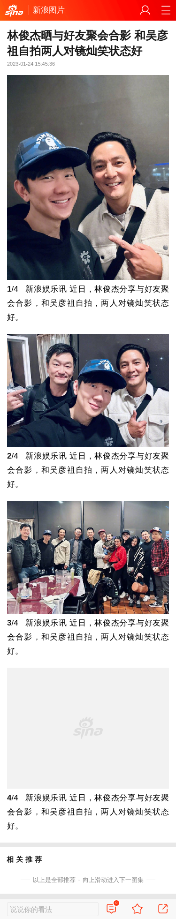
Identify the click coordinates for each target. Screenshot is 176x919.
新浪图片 (49, 10)
